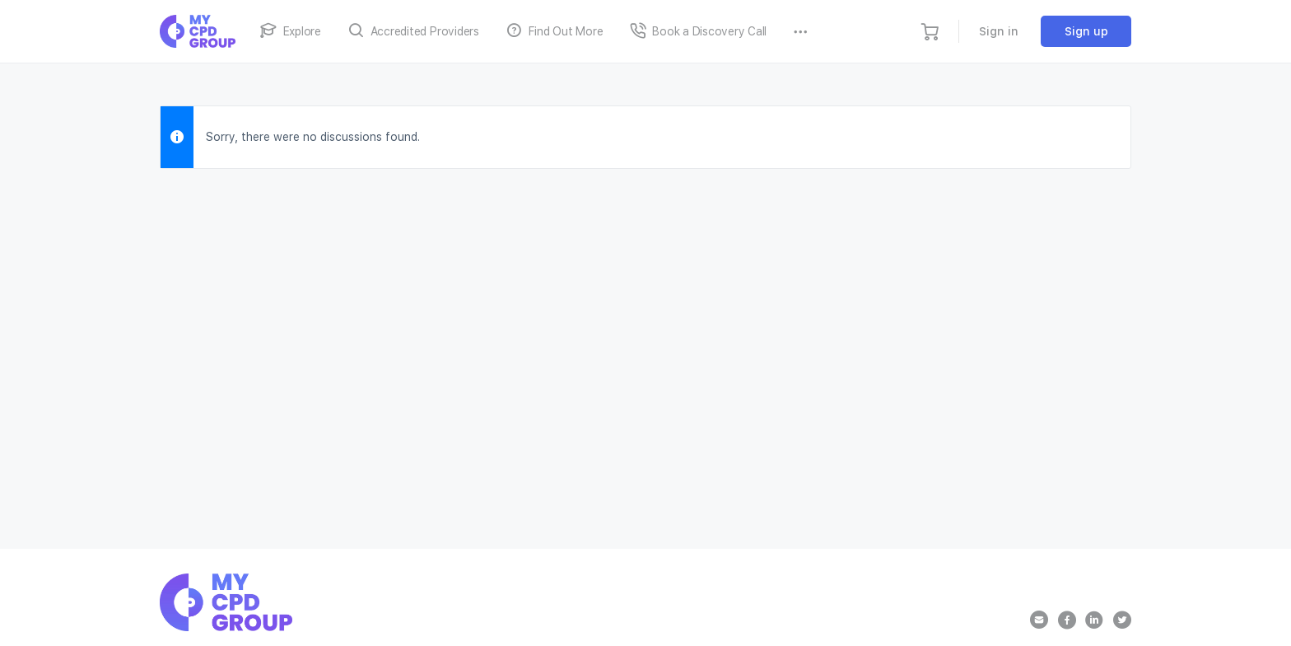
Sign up (1086, 31)
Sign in (998, 31)
